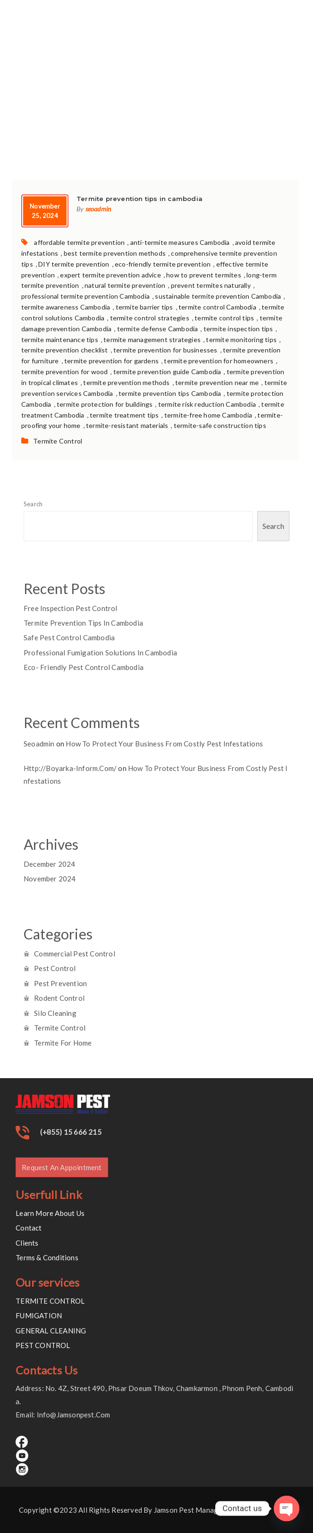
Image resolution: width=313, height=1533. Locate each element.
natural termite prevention (125, 285)
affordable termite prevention (79, 242)
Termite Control (57, 441)
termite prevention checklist (64, 350)
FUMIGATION (39, 1315)
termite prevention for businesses (165, 350)
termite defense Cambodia (157, 329)
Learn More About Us (50, 1213)
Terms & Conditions (47, 1257)
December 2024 (50, 864)
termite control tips (224, 318)
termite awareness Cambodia (65, 307)
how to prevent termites (203, 275)
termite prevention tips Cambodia (169, 393)
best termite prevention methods (115, 253)
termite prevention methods (126, 382)
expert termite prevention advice (110, 275)
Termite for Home (63, 1043)
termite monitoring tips (241, 339)
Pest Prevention (60, 983)
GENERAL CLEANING (51, 1330)
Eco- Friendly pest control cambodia (84, 667)
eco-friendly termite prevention (163, 264)
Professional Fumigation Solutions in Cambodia (100, 652)
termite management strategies (152, 339)
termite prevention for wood (64, 372)
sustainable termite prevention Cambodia (218, 296)
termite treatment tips (124, 415)
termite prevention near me (217, 382)
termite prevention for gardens (111, 361)
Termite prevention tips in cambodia (83, 623)
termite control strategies (149, 318)
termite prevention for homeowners (218, 361)
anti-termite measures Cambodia (180, 242)
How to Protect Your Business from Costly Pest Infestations (164, 743)
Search (33, 504)
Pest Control (55, 968)
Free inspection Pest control (71, 608)
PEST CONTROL (43, 1345)
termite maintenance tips (59, 339)
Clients (27, 1243)
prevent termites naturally (211, 285)
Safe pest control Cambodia (69, 637)
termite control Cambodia (217, 307)
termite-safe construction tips (220, 425)
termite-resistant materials (127, 425)
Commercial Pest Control (74, 953)
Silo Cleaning (55, 1013)
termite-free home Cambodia (208, 415)
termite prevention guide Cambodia (167, 372)
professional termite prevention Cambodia (85, 296)
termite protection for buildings (104, 404)
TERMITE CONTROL (50, 1301)
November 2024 (50, 878)
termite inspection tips (238, 329)
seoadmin (98, 209)
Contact (29, 1227)
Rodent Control (59, 998)
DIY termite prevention (73, 264)
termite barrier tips (144, 307)
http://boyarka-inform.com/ (70, 768)
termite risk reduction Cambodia (207, 404)
